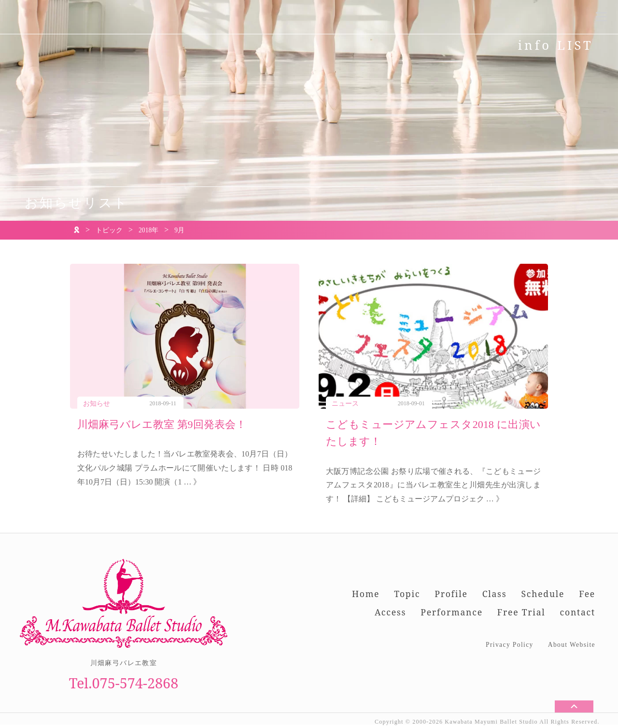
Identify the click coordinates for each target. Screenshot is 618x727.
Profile (451, 593)
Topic (407, 593)
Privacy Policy (510, 644)
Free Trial (521, 612)
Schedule (542, 593)
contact (577, 612)
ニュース (345, 403)
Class (494, 593)
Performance (452, 612)
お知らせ (96, 403)
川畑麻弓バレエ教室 (123, 663)
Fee (587, 593)
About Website (571, 644)
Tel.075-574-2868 (124, 682)
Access (390, 612)
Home (365, 593)
